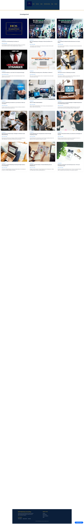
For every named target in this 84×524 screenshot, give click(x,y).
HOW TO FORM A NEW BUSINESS (36, 102)
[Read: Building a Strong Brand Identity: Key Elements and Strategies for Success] (70, 120)
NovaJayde (29, 518)
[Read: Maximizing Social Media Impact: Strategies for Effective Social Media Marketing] (14, 120)
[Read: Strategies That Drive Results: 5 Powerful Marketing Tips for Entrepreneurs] (42, 151)
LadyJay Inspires (25, 518)
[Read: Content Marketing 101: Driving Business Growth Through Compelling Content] (42, 120)
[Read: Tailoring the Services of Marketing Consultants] (70, 59)
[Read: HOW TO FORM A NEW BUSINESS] (42, 89)
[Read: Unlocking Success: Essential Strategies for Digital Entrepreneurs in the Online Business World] (70, 89)
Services (44, 513)
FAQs (43, 517)
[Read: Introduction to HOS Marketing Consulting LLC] (14, 28)
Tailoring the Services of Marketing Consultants (67, 72)
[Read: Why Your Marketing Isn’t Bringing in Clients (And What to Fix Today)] (42, 28)
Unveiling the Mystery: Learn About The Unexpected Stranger (13, 72)
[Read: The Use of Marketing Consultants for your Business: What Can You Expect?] (14, 89)
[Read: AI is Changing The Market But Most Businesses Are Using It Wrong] (70, 28)
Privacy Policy (45, 514)
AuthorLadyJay (20, 518)
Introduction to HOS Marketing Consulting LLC (11, 41)
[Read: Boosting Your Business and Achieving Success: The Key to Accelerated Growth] (70, 151)
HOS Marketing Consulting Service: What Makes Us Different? (41, 72)
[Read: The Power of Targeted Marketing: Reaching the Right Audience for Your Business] (14, 151)
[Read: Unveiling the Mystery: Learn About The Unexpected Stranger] (14, 59)
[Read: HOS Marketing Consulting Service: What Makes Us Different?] (42, 59)
